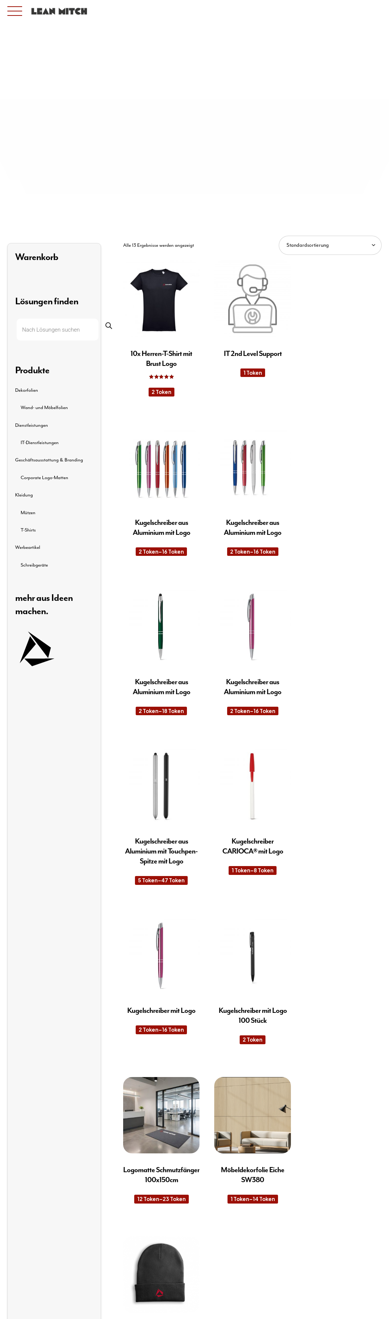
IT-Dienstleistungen (40, 443)
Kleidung (24, 495)
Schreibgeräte (34, 565)
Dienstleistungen (31, 425)
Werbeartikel (27, 547)
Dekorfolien (26, 390)
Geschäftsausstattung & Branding (49, 460)
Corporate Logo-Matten (44, 478)
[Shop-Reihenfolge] (330, 245)
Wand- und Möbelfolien (44, 408)
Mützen (28, 513)
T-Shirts (28, 530)
